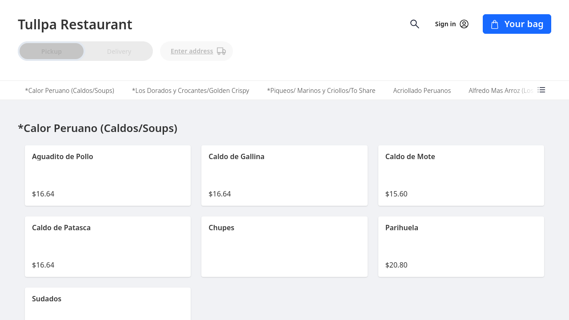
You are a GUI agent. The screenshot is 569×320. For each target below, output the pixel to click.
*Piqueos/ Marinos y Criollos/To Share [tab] (321, 90)
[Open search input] (415, 24)
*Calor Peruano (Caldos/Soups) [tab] (69, 90)
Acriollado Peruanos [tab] (422, 90)
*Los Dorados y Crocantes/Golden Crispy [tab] (190, 90)
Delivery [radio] (119, 51)
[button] (108, 175)
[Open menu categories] (541, 90)
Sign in (452, 24)
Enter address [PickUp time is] (198, 51)
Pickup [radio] (51, 51)
